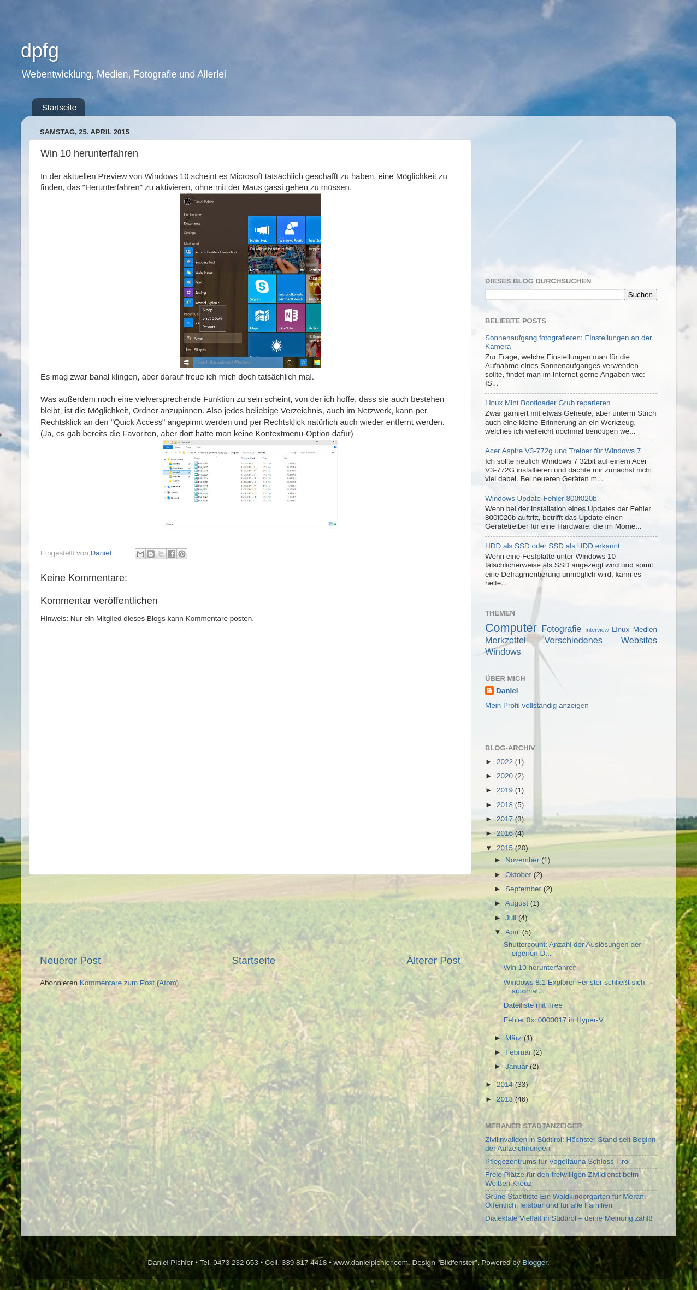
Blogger (534, 1262)
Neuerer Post (70, 960)
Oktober (519, 875)
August (517, 903)
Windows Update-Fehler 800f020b (541, 498)
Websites (639, 640)
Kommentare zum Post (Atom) (129, 983)
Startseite (59, 107)
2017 (506, 819)
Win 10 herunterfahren (540, 967)
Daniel (507, 691)
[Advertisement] (250, 914)
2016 (506, 833)
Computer (511, 628)
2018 (506, 805)
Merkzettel (505, 640)
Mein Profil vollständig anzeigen (537, 705)
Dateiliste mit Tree (533, 1005)
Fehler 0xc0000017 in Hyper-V (554, 1020)
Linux (620, 629)
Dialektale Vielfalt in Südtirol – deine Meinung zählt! (569, 1218)
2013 (506, 1099)
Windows (503, 651)
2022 (506, 762)
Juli (511, 918)
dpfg (40, 50)
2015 (506, 848)
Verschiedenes (574, 640)
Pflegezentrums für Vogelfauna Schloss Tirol (557, 1161)
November (523, 860)
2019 (506, 790)
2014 (506, 1084)
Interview (597, 629)
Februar (519, 1052)
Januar (517, 1066)
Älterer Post (433, 960)
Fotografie (561, 629)
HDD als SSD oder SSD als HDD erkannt (552, 546)
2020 (506, 776)
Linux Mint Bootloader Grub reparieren (548, 403)
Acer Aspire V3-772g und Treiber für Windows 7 (563, 451)
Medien (645, 629)
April (513, 932)
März (514, 1038)
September (524, 889)
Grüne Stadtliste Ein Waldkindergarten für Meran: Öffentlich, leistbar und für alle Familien (565, 1200)
